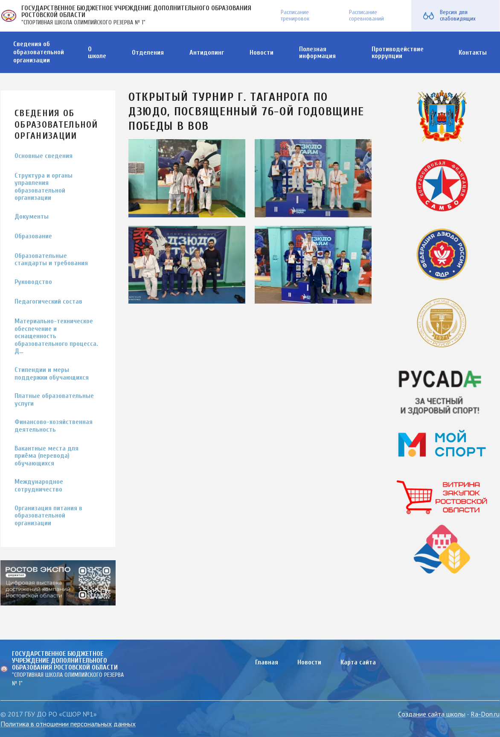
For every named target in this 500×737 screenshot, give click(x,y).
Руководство (33, 282)
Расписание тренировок (295, 15)
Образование (33, 236)
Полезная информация (317, 52)
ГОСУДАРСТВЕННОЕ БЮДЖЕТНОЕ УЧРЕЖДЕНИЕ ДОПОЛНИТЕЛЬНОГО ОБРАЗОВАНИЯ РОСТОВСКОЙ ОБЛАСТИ (136, 11)
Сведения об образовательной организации (38, 52)
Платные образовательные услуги (54, 399)
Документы (32, 216)
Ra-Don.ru (485, 714)
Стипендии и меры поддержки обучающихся (52, 373)
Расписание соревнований (366, 15)
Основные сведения (44, 156)
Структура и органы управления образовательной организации (44, 187)
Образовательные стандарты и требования (51, 259)
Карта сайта (358, 662)
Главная (266, 662)
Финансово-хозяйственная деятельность (54, 425)
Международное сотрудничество (39, 485)
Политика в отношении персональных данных (68, 723)
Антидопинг (206, 52)
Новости (261, 52)
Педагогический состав (48, 301)
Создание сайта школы (431, 714)
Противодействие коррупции (398, 52)
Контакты (473, 52)
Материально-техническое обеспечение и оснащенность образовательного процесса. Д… (56, 336)
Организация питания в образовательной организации (48, 516)
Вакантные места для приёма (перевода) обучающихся (46, 456)
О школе (97, 52)
